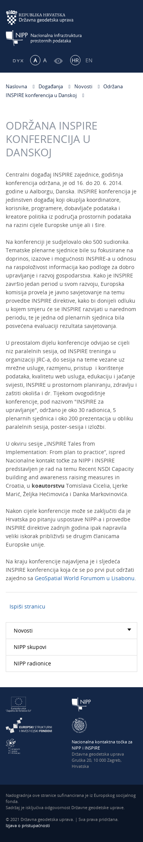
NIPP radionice (32, 663)
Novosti (83, 86)
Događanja (51, 86)
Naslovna (16, 86)
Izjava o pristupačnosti (28, 825)
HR (75, 60)
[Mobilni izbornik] (130, 25)
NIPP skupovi (30, 647)
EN (89, 60)
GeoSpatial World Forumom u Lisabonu (85, 579)
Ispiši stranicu (27, 606)
